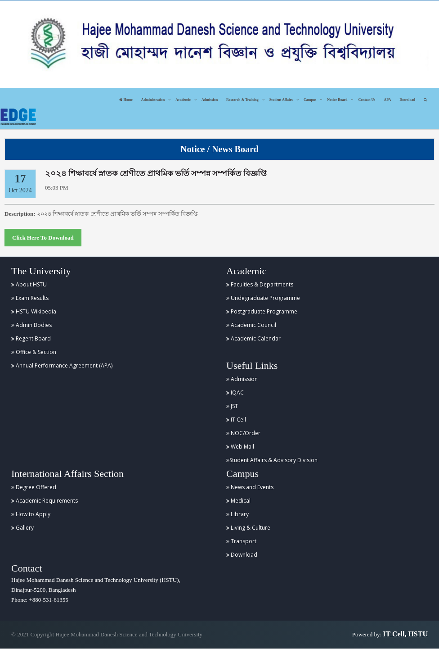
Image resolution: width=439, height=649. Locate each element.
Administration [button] (153, 100)
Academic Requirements (44, 500)
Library (237, 514)
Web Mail (240, 446)
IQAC (235, 392)
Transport (241, 541)
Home (125, 100)
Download (407, 100)
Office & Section (33, 352)
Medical (238, 500)
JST (232, 406)
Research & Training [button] (242, 100)
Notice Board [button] (337, 100)
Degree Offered (33, 487)
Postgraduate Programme (261, 311)
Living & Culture (248, 527)
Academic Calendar (253, 338)
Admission (210, 100)
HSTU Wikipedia (33, 311)
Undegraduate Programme (263, 298)
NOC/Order (243, 433)
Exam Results (30, 298)
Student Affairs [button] (281, 100)
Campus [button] (310, 100)
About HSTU (29, 284)
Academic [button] (183, 100)
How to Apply (30, 514)
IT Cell (236, 419)
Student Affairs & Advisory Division (272, 460)
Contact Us (366, 100)
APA (387, 100)
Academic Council (251, 325)
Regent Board (31, 338)
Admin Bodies (31, 325)
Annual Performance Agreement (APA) (61, 365)
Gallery (22, 527)
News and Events (249, 487)
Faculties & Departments (259, 284)
